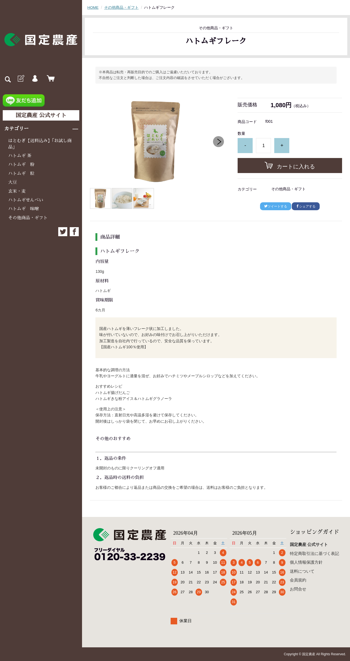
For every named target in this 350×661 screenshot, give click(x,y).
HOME (93, 7)
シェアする (306, 206)
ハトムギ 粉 (21, 164)
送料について (302, 571)
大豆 (12, 182)
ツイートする (275, 206)
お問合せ (298, 588)
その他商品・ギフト (28, 218)
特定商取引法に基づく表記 (314, 553)
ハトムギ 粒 (21, 173)
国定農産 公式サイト (41, 115)
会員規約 (298, 580)
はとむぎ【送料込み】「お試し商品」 (40, 144)
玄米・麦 (17, 191)
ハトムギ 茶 (19, 156)
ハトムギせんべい (25, 200)
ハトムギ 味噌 (23, 209)
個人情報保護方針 (306, 562)
